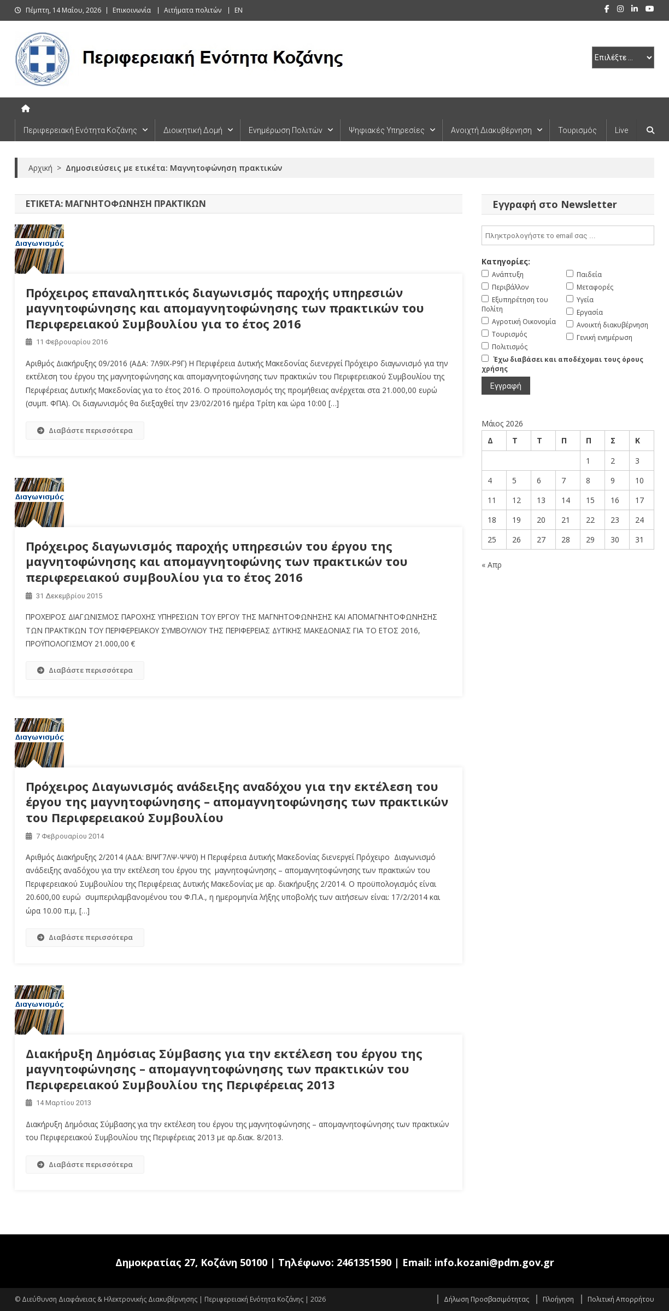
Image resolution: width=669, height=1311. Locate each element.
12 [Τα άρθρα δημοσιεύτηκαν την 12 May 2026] (516, 500)
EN (238, 10)
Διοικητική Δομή (192, 130)
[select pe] (623, 57)
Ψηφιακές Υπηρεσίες (387, 130)
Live (621, 130)
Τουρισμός (577, 130)
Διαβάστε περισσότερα (85, 430)
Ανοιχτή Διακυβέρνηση (491, 130)
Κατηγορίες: (506, 261)
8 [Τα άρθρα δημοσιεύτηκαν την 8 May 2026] (588, 480)
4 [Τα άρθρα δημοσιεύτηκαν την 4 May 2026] (490, 480)
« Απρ (492, 564)
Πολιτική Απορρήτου (621, 1299)
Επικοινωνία (132, 10)
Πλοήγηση (558, 1299)
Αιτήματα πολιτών (192, 10)
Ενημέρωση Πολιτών (285, 130)
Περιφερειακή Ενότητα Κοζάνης (80, 130)
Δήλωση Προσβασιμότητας (486, 1299)
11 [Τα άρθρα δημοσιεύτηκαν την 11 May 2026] (492, 500)
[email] (568, 235)
